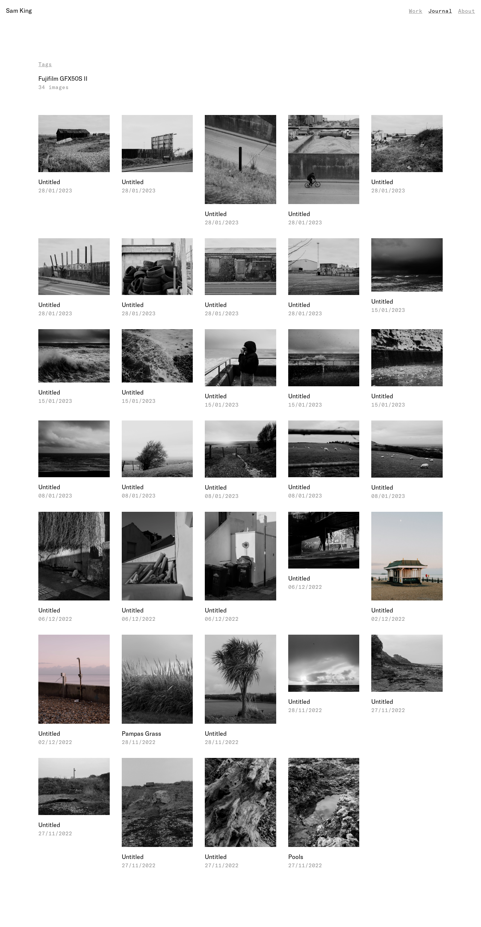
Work (415, 11)
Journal (440, 11)
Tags (45, 64)
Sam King (19, 10)
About (466, 11)
